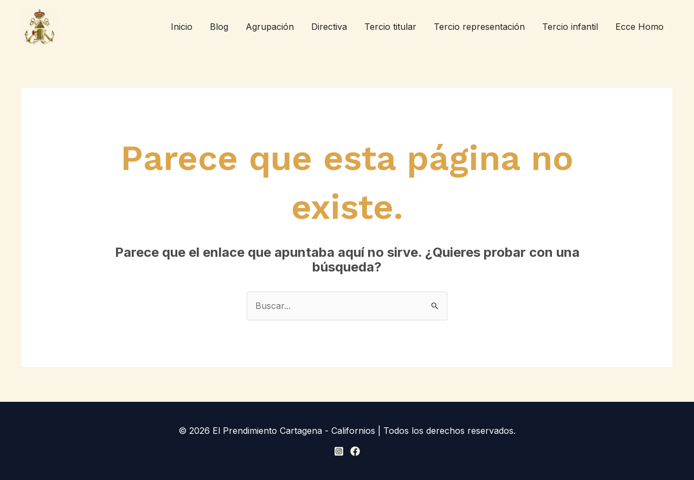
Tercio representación (479, 26)
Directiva (329, 26)
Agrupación (270, 26)
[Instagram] (339, 451)
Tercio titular (390, 26)
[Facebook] (355, 451)
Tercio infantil (570, 26)
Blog (219, 26)
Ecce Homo (639, 26)
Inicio (181, 26)
